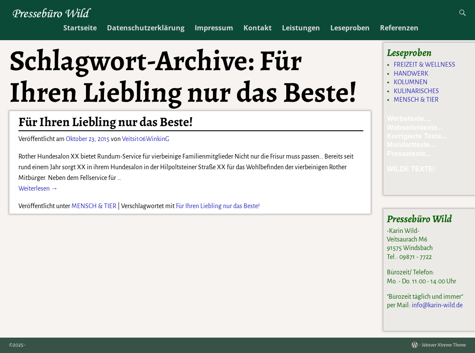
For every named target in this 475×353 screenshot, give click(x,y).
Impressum (214, 27)
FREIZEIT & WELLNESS (424, 64)
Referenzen (399, 27)
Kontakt (257, 27)
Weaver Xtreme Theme (444, 345)
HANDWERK (411, 73)
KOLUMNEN (411, 82)
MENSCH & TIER (93, 206)
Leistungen (301, 27)
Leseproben (350, 27)
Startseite (80, 27)
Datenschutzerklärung (145, 27)
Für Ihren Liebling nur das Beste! (105, 121)
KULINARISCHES (416, 91)
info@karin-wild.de (437, 305)
